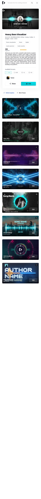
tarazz (12, 78)
